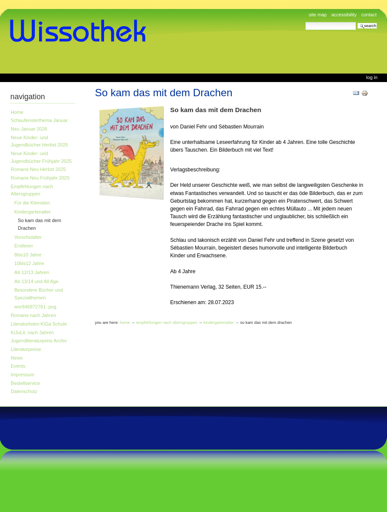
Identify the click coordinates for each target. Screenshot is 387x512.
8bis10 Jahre (27, 254)
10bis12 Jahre (29, 263)
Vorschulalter (28, 237)
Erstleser (23, 245)
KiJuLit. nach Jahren (32, 332)
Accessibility (343, 14)
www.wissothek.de (81, 30)
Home (17, 112)
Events (18, 366)
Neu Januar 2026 (29, 128)
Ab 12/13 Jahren (31, 272)
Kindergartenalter (32, 211)
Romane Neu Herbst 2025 (38, 169)
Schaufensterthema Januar (39, 120)
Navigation (27, 96)
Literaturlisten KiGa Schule (39, 323)
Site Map (318, 14)
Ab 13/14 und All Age (36, 281)
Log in (372, 77)
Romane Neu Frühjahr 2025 (40, 177)
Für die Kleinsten (32, 202)
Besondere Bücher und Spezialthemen (38, 293)
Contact (369, 14)
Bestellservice (25, 383)
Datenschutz (24, 391)
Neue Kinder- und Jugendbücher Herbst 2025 (39, 141)
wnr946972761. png (35, 306)
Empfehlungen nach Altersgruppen (32, 190)
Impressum (22, 374)
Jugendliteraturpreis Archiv (39, 340)
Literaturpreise (26, 349)
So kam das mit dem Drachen (39, 224)
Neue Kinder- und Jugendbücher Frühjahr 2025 (41, 157)
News (17, 357)
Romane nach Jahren (33, 315)
